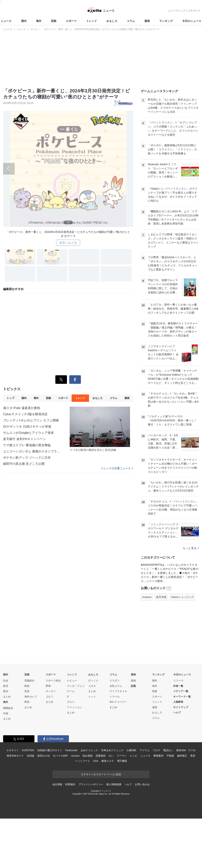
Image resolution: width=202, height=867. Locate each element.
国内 (24, 20)
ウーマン (122, 755)
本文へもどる (68, 242)
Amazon (147, 597)
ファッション (74, 707)
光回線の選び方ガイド (49, 750)
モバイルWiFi (60, 755)
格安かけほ (43, 755)
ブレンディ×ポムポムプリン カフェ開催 (31, 420)
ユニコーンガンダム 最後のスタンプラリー (32, 451)
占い (111, 755)
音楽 (26, 691)
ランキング (166, 20)
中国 (5, 713)
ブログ (156, 750)
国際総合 (8, 708)
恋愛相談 (100, 755)
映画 (26, 685)
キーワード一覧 (182, 696)
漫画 (147, 20)
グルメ (70, 701)
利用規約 (70, 784)
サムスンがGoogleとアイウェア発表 (28, 432)
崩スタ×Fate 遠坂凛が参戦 (21, 408)
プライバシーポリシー (90, 784)
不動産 (170, 755)
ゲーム (70, 691)
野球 (48, 685)
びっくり (93, 680)
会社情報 (57, 784)
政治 (5, 691)
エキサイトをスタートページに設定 (101, 774)
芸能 (53, 20)
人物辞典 (178, 701)
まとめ (7, 696)
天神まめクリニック (112, 750)
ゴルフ (49, 696)
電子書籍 (122, 760)
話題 (133, 685)
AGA (95, 760)
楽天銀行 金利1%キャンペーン (24, 439)
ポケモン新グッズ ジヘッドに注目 (27, 457)
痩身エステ (107, 760)
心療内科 (131, 750)
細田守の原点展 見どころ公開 (24, 463)
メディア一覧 (180, 691)
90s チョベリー (118, 701)
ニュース (6, 20)
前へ (68, 167)
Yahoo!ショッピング (182, 597)
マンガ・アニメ (76, 685)
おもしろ (111, 20)
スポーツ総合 (53, 680)
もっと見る (191, 548)
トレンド (91, 20)
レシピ (133, 755)
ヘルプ (177, 712)
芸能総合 (29, 680)
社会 (5, 680)
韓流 (26, 701)
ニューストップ (176, 10)
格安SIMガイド (15, 755)
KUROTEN (28, 750)
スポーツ (71, 20)
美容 (192, 755)
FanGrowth (71, 750)
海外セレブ (30, 696)
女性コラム (116, 685)
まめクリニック (89, 750)
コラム (131, 20)
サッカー (51, 691)
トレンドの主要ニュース (117, 468)
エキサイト (194, 10)
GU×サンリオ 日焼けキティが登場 (27, 426)
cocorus (75, 755)
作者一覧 (178, 685)
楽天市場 (161, 597)
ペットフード (82, 760)
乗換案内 (158, 755)
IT (68, 696)
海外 (38, 20)
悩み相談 (87, 755)
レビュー (72, 680)
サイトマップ (180, 707)
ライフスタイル (118, 691)
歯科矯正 (182, 755)
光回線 (30, 755)
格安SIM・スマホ (186, 750)
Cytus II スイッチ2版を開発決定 (25, 414)
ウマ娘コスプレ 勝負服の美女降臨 (27, 445)
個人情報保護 (113, 784)
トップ (10, 398)
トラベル (115, 696)
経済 (5, 685)
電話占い (168, 750)
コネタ (92, 685)
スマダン (115, 680)
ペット (92, 696)
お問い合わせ (142, 784)
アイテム (144, 750)
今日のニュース (191, 20)
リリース (178, 680)
